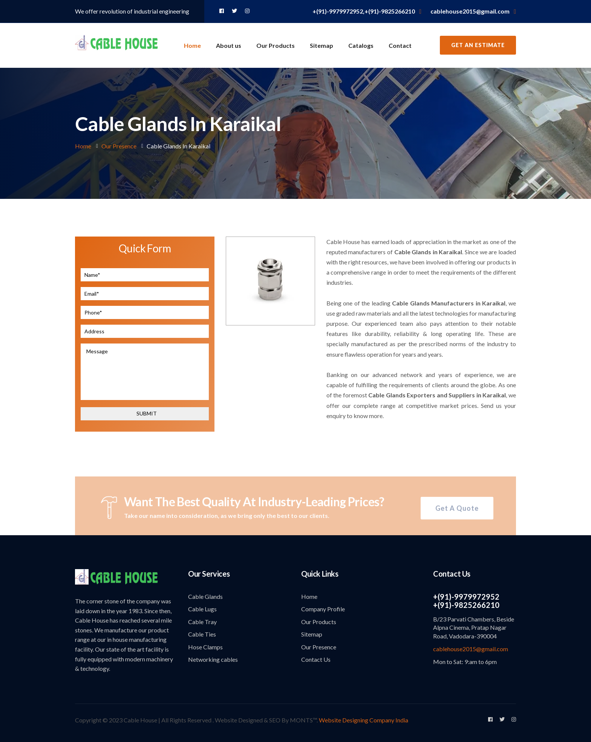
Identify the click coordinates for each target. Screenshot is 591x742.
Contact (400, 45)
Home (192, 45)
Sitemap (321, 45)
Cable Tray (202, 621)
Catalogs (361, 45)
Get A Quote (457, 510)
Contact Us (316, 659)
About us (228, 45)
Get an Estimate (478, 45)
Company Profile (323, 608)
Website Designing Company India (363, 720)
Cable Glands (205, 596)
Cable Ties (202, 634)
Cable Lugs (202, 608)
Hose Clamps (205, 646)
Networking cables (213, 659)
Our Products (275, 45)
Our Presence (118, 146)
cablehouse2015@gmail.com (470, 648)
